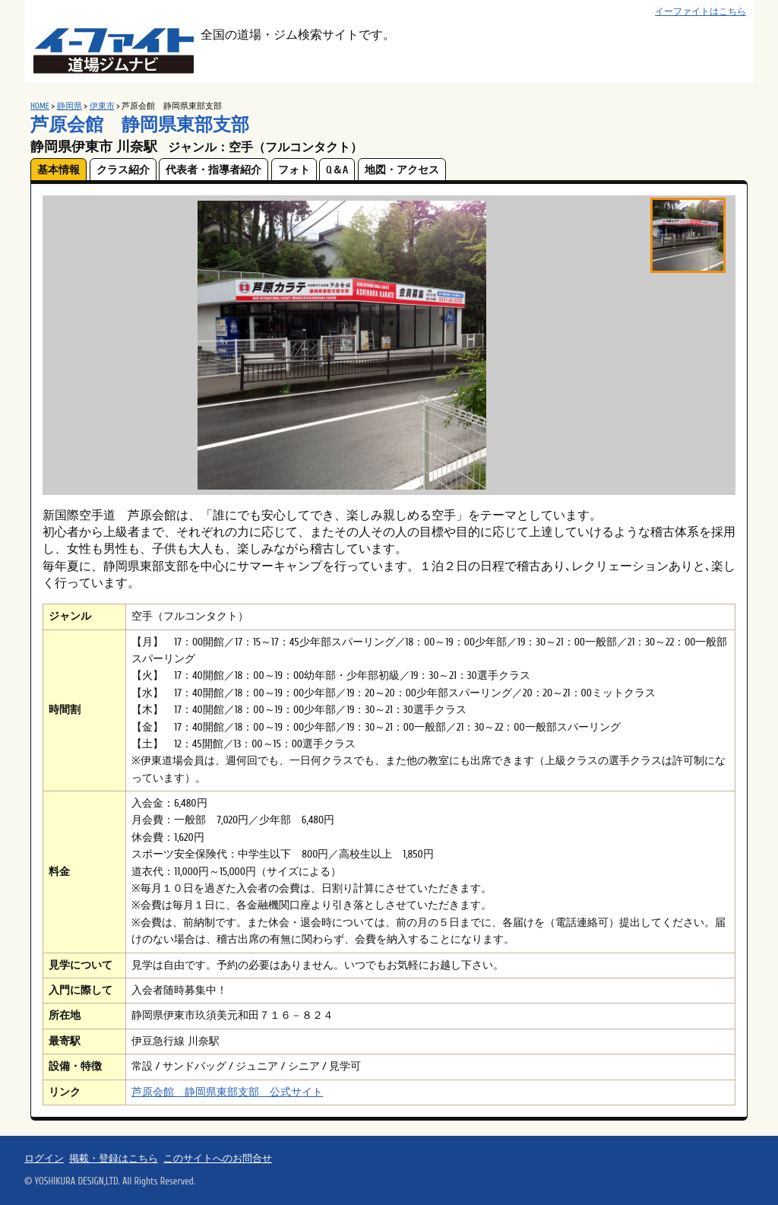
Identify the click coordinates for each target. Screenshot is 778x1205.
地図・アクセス (402, 169)
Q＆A (337, 169)
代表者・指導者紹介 (213, 169)
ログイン (44, 1158)
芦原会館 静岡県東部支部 (139, 125)
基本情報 (58, 169)
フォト (294, 169)
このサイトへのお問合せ (217, 1158)
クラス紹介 (123, 169)
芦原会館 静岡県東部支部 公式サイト (227, 1092)
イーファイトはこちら (700, 12)
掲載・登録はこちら (113, 1158)
